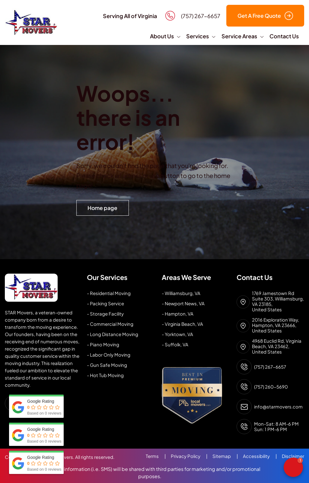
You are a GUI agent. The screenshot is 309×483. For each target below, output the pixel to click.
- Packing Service (105, 303)
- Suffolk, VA (175, 344)
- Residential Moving (109, 293)
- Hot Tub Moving (105, 375)
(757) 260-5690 (271, 386)
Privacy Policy (191, 456)
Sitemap (227, 456)
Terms (158, 456)
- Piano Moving (103, 344)
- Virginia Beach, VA (182, 324)
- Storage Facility (105, 313)
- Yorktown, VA (177, 334)
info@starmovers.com (278, 406)
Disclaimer (293, 456)
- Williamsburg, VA (181, 293)
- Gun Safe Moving (107, 365)
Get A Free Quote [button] (265, 15)
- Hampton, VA (177, 313)
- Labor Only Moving (108, 354)
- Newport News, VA (183, 303)
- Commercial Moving (110, 324)
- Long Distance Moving (112, 334)
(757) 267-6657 (270, 367)
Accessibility (262, 456)
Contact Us (284, 36)
